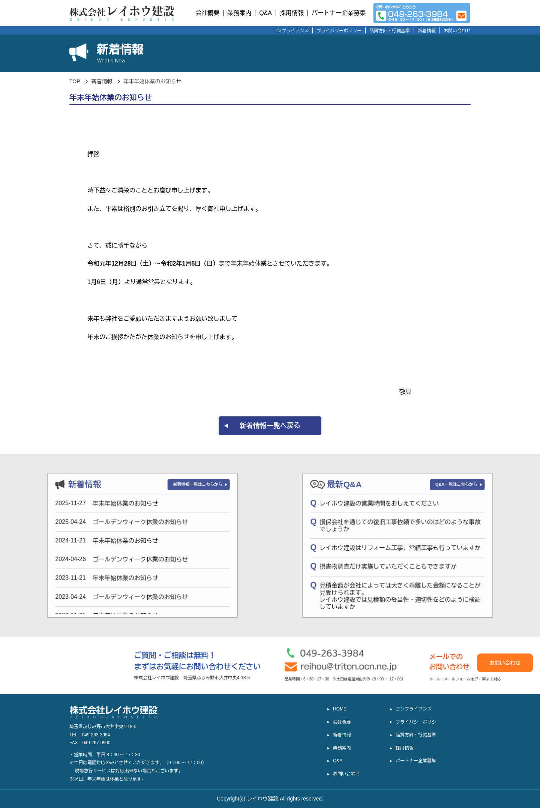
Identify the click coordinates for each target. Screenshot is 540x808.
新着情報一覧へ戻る (270, 426)
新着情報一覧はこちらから (121, 485)
